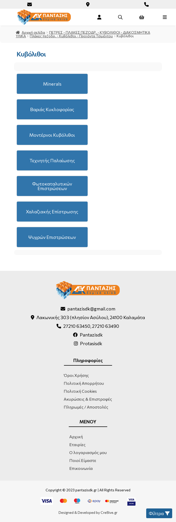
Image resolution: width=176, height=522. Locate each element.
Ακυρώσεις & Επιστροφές (88, 399)
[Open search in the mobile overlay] (120, 17)
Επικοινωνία (81, 468)
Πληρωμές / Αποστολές (86, 406)
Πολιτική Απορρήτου (84, 383)
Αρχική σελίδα (33, 32)
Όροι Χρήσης (76, 375)
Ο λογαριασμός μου (88, 452)
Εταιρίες (77, 444)
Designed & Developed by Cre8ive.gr (88, 512)
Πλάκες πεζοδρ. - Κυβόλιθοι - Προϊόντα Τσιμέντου (71, 36)
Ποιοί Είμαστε (82, 460)
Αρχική (76, 436)
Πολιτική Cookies (80, 391)
